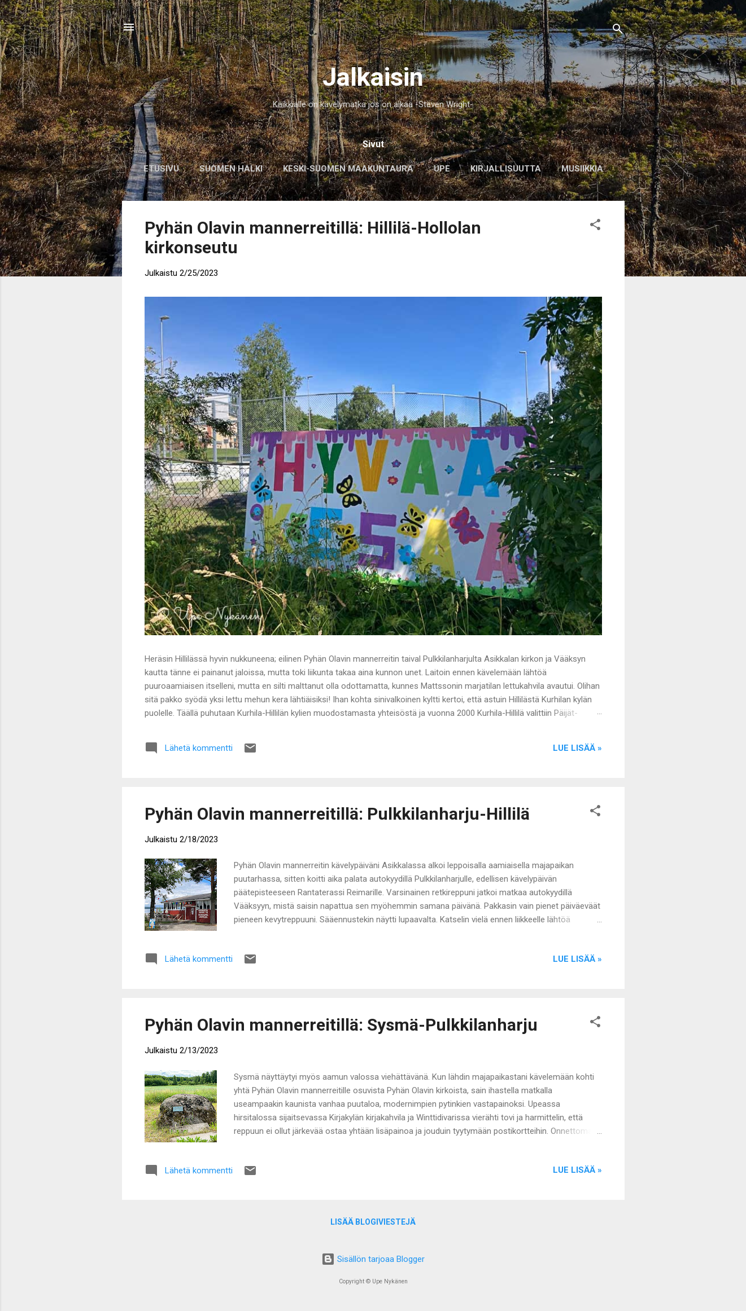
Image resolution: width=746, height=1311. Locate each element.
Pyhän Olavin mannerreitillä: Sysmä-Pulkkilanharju (341, 1025)
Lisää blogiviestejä (373, 1221)
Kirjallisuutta (505, 169)
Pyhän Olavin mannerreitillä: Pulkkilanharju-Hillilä (337, 814)
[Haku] (618, 31)
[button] (595, 226)
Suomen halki (231, 169)
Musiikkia (582, 169)
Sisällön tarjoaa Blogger (373, 1259)
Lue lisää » (577, 748)
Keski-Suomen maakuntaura (348, 169)
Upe (442, 169)
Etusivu (161, 169)
